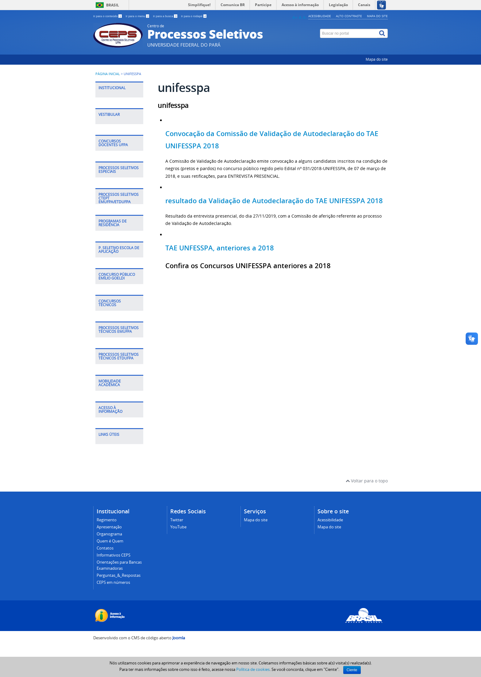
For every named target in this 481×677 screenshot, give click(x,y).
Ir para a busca (165, 16)
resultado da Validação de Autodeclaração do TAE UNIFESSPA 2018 (274, 200)
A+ (295, 17)
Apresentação (109, 527)
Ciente (352, 670)
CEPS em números (113, 582)
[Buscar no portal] (349, 33)
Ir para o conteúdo (107, 16)
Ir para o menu (137, 16)
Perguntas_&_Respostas (118, 575)
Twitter (176, 520)
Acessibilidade (319, 16)
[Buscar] (382, 33)
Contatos (105, 548)
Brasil (112, 5)
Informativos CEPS (113, 555)
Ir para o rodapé (193, 16)
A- (305, 17)
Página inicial (107, 74)
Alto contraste (349, 16)
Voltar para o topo (367, 481)
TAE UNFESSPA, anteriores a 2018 (219, 248)
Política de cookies (253, 669)
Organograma (109, 534)
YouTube (178, 527)
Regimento (107, 520)
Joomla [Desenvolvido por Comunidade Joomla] (178, 638)
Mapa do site (377, 16)
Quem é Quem (110, 541)
